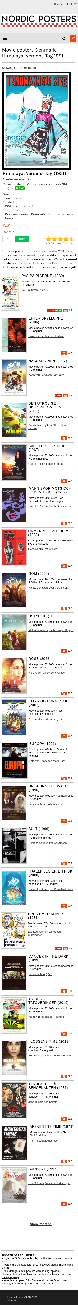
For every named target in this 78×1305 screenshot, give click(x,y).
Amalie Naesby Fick (40, 425)
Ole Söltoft (50, 1101)
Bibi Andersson (50, 1140)
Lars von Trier (37, 761)
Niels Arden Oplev (39, 672)
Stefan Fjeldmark (39, 889)
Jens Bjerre (13, 198)
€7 (67, 310)
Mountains (56, 214)
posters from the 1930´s (39, 1283)
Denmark (38, 214)
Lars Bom (58, 1016)
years (5, 1267)
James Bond (52, 1280)
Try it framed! (23, 206)
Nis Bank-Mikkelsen (61, 889)
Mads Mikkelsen (54, 336)
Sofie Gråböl (58, 672)
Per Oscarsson (58, 842)
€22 (66, 1161)
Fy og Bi (43, 289)
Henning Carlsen (38, 506)
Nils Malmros (36, 1183)
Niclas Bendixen (38, 587)
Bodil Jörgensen (58, 587)
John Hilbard (35, 1101)
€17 (66, 438)
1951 (8, 206)
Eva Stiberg (50, 548)
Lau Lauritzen (30, 289)
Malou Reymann (38, 630)
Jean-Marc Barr (55, 761)
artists (54, 1264)
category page (10, 1277)
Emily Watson (54, 804)
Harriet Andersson (60, 506)
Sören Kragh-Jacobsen (42, 1055)
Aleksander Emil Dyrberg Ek (45, 719)
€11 (66, 1118)
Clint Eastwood (35, 1280)
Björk (49, 974)
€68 (66, 820)
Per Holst (35, 1140)
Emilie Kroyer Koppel (61, 630)
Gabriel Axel (35, 463)
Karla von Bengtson (40, 375)
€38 (66, 778)
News (9, 218)
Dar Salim (58, 375)
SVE (76, 4)
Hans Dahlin (35, 548)
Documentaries (16, 214)
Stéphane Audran (54, 463)
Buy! (22, 239)
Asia (70, 214)
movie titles (66, 1264)
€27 (66, 353)
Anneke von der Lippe (58, 1183)
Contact (58, 4)
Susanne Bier (36, 336)
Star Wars (18, 1283)
